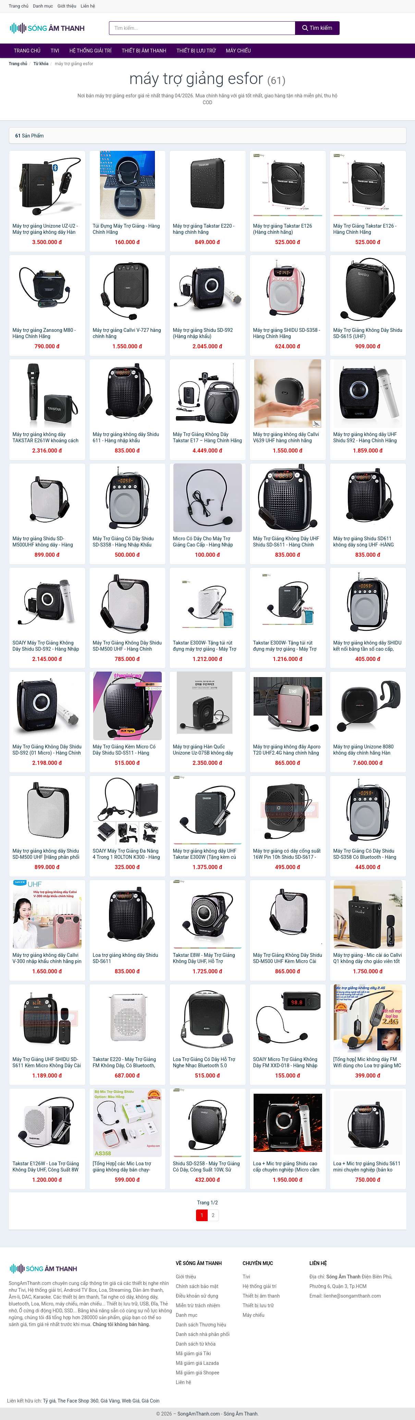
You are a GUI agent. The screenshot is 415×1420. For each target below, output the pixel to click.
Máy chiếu (238, 50)
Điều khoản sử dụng (197, 1296)
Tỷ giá (49, 1401)
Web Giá (131, 1401)
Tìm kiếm (317, 28)
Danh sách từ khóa (196, 1344)
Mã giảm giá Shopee (197, 1372)
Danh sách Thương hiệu (201, 1324)
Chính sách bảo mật (197, 1286)
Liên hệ (88, 6)
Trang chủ (18, 6)
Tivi (55, 50)
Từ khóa (41, 63)
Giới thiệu (67, 6)
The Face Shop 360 (78, 1401)
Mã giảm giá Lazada (197, 1363)
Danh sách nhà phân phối (203, 1334)
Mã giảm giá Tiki (193, 1353)
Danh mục (43, 6)
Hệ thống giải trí (91, 50)
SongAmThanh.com (199, 1414)
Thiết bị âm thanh (144, 50)
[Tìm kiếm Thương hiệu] (202, 28)
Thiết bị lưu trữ (196, 50)
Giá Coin (150, 1401)
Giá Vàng (110, 1401)
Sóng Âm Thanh (240, 1414)
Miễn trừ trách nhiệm (198, 1305)
